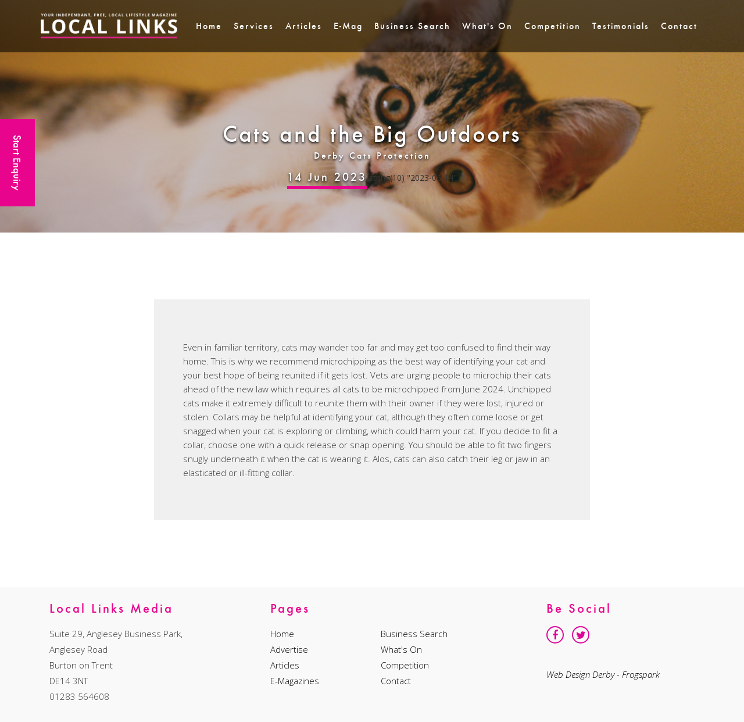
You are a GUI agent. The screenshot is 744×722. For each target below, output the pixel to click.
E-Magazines (294, 681)
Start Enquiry (17, 163)
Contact (679, 26)
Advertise (289, 649)
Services (254, 26)
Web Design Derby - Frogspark (603, 674)
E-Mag (348, 26)
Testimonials (620, 26)
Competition (552, 26)
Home (209, 26)
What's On (487, 26)
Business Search (412, 26)
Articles (303, 26)
